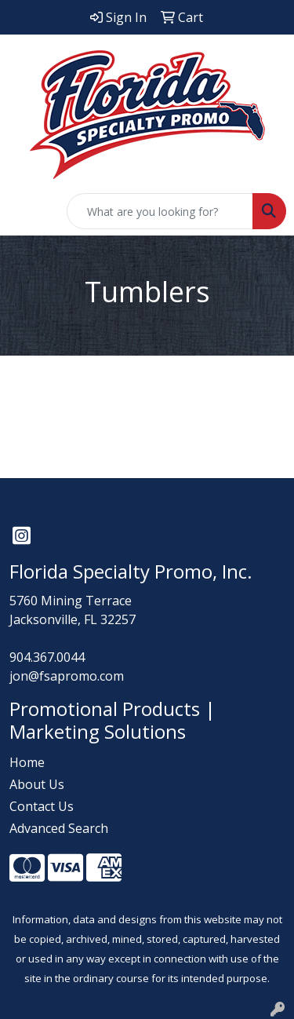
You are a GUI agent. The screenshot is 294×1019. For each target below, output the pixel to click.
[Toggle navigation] (24, 211)
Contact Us (41, 806)
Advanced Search (58, 828)
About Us (36, 784)
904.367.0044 (47, 657)
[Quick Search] (160, 211)
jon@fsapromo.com (66, 676)
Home (27, 762)
